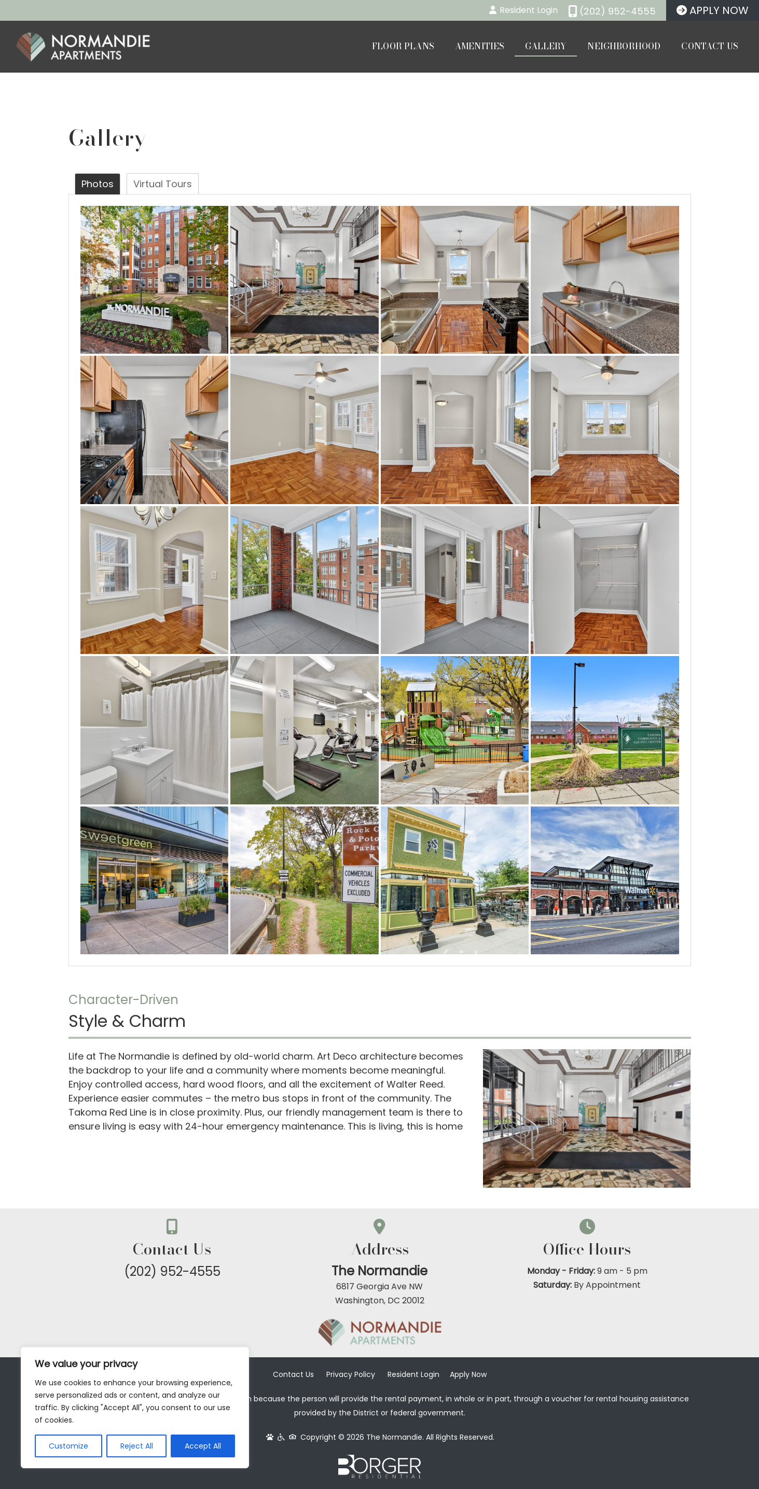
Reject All (136, 1446)
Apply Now (468, 1374)
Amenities (479, 46)
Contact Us (709, 46)
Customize (68, 1446)
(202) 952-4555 (172, 1271)
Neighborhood (623, 46)
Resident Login (413, 1374)
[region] (135, 1407)
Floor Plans (403, 46)
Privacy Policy (350, 1374)
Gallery (546, 46)
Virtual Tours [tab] (162, 183)
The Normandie (379, 1270)
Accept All (203, 1446)
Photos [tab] (97, 183)
